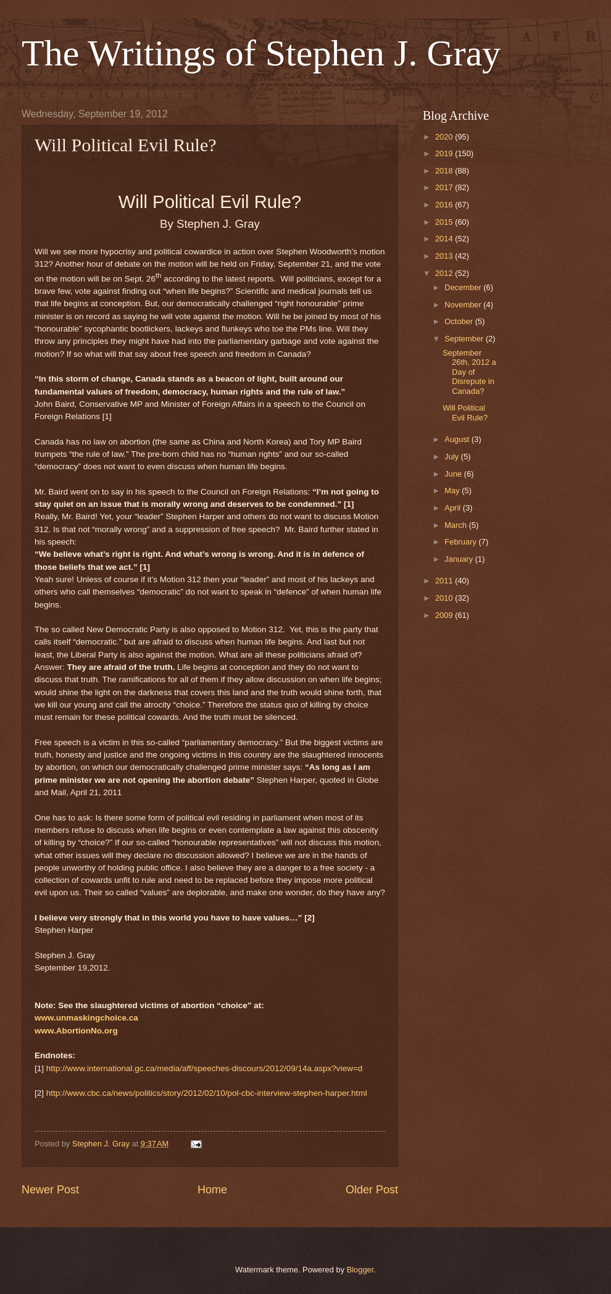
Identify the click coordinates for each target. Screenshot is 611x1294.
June (454, 473)
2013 (445, 256)
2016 (445, 204)
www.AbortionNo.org (76, 1030)
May (453, 490)
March (456, 525)
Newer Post (50, 1189)
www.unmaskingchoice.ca (86, 1017)
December (463, 287)
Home (212, 1189)
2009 (445, 615)
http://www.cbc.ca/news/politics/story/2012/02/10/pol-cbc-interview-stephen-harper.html (206, 1093)
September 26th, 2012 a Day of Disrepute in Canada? (469, 372)
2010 (445, 598)
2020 (445, 136)
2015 (445, 222)
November (463, 304)
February (461, 541)
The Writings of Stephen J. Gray (261, 53)
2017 (445, 187)
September (465, 338)
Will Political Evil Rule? (465, 412)
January (459, 559)
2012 (445, 273)
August (458, 439)
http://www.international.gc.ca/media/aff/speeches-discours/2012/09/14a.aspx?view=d (204, 1068)
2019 (445, 153)
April (453, 507)
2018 (445, 170)
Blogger (360, 1269)
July (452, 456)
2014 (445, 238)
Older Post (372, 1189)
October (459, 321)
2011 (445, 580)
